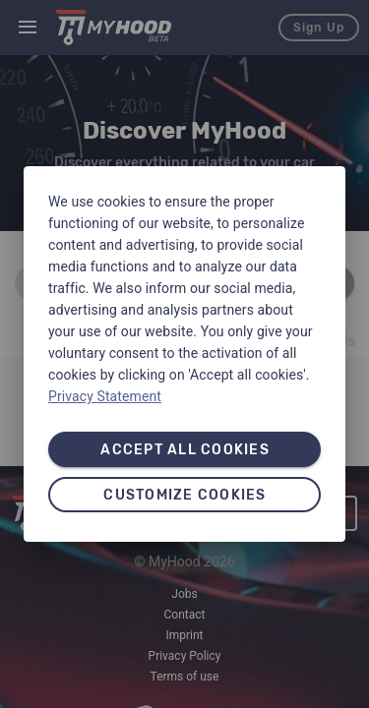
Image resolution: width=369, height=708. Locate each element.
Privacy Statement (104, 396)
